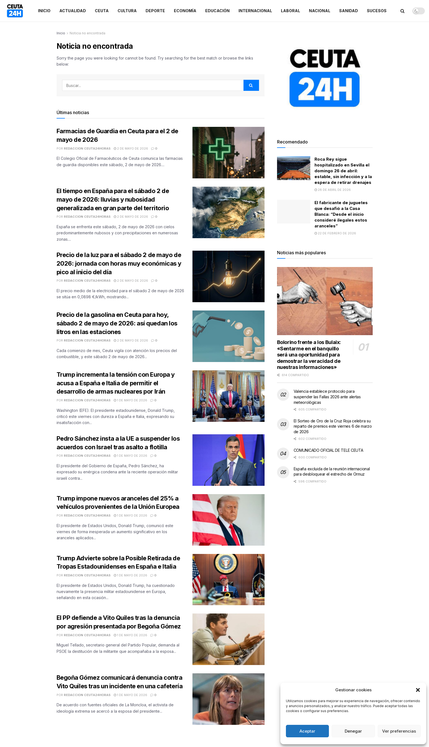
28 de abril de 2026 (332, 190)
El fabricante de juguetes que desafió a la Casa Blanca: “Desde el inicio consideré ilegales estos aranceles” (341, 214)
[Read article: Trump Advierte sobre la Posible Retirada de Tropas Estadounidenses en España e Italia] (228, 579)
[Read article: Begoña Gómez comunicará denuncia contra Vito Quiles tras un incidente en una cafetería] (228, 699)
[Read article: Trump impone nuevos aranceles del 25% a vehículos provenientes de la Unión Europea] (228, 520)
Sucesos (377, 10)
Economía (185, 10)
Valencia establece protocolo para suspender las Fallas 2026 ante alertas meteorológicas (327, 396)
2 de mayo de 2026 (131, 148)
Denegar (353, 731)
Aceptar (307, 731)
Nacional (319, 10)
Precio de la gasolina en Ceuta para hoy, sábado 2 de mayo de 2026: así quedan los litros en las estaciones (117, 323)
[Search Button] (402, 11)
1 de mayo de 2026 (130, 400)
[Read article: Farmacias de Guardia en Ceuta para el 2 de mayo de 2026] (228, 152)
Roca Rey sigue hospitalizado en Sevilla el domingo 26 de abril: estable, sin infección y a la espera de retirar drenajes (343, 170)
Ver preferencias (399, 731)
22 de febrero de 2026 (335, 233)
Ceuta (102, 10)
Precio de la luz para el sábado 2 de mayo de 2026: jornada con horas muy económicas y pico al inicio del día (119, 263)
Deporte (155, 10)
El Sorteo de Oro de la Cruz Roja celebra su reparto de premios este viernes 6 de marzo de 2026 (333, 426)
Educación (217, 10)
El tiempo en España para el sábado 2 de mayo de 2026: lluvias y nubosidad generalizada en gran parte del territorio (113, 199)
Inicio (44, 10)
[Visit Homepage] (15, 11)
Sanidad (348, 10)
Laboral (290, 10)
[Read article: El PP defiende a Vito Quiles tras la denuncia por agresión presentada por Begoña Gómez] (228, 639)
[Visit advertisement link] (325, 78)
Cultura (127, 10)
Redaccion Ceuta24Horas (87, 148)
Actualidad (72, 10)
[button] (418, 690)
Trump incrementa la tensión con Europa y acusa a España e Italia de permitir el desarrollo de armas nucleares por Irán (116, 383)
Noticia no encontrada (87, 33)
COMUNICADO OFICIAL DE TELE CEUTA (328, 450)
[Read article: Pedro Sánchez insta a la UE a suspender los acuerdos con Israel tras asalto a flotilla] (228, 460)
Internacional (255, 10)
